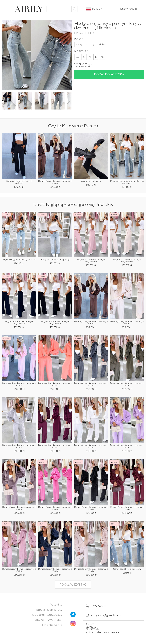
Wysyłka (56, 604)
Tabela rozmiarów (48, 609)
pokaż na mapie (112, 632)
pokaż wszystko (73, 584)
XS (77, 57)
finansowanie (52, 624)
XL (102, 57)
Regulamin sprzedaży (46, 614)
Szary (79, 44)
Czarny (90, 44)
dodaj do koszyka (109, 74)
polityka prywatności (47, 619)
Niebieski (103, 44)
